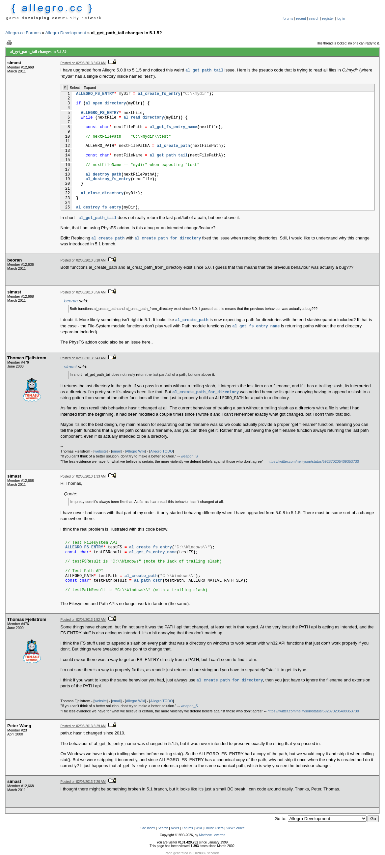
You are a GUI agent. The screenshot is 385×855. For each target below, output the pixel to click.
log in (341, 18)
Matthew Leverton (212, 835)
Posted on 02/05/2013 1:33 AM (83, 476)
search (314, 18)
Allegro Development (65, 32)
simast (70, 366)
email (116, 451)
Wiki (199, 828)
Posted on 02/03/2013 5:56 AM (83, 292)
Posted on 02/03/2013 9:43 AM (83, 358)
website (101, 451)
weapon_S (189, 456)
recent (301, 18)
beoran (71, 300)
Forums (187, 828)
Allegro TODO (161, 451)
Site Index (147, 828)
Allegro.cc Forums (23, 32)
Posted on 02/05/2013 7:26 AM (83, 782)
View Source (235, 828)
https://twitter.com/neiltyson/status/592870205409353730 (313, 461)
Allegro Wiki (135, 451)
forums (288, 18)
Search (163, 828)
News (175, 828)
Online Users (214, 828)
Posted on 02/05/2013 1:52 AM (83, 619)
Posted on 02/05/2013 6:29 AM (83, 726)
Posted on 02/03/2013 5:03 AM (83, 63)
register (328, 18)
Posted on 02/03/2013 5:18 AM (83, 260)
